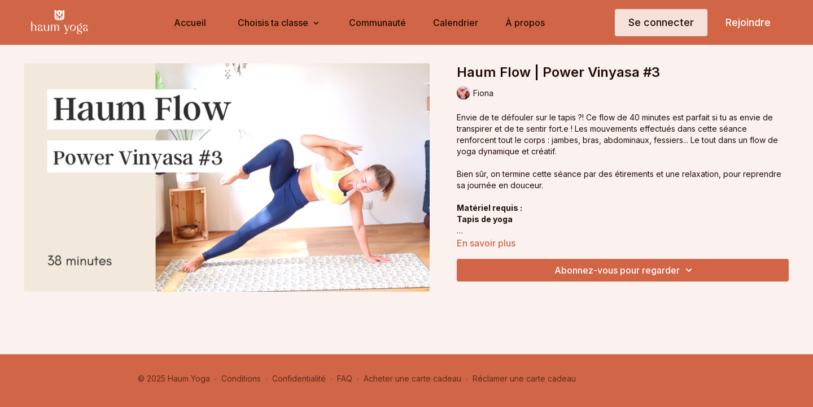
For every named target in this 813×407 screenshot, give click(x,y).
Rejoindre (748, 22)
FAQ (344, 378)
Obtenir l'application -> (630, 378)
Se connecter (661, 22)
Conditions (241, 378)
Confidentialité (299, 378)
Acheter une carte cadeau (412, 378)
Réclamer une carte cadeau (524, 378)
